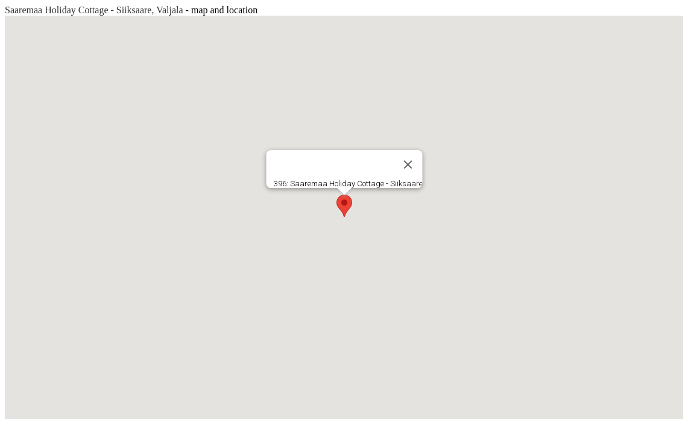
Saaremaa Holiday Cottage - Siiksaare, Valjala (94, 10)
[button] (344, 206)
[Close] (407, 164)
